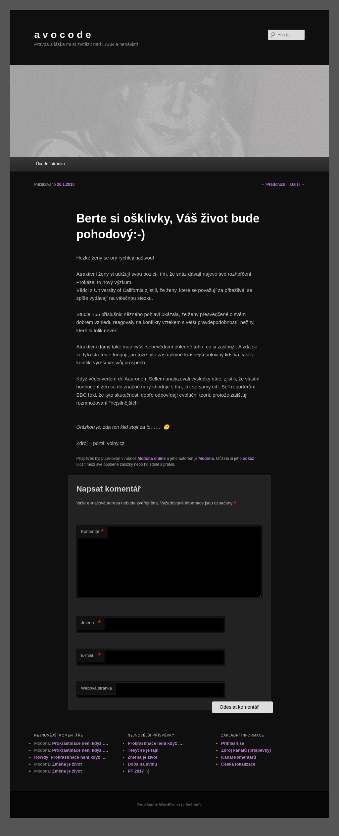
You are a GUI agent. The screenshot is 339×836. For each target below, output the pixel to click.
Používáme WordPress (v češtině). (169, 805)
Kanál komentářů (238, 757)
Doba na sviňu (142, 764)
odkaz (248, 458)
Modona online (152, 458)
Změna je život (67, 764)
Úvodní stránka (50, 163)
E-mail (91, 655)
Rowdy (41, 757)
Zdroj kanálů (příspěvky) (246, 750)
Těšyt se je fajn (143, 750)
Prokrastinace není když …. (80, 743)
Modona (206, 458)
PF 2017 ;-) (139, 771)
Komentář (92, 532)
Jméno (91, 623)
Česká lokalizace (238, 764)
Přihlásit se (232, 743)
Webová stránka (96, 688)
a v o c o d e (62, 34)
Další (297, 184)
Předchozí (273, 184)
